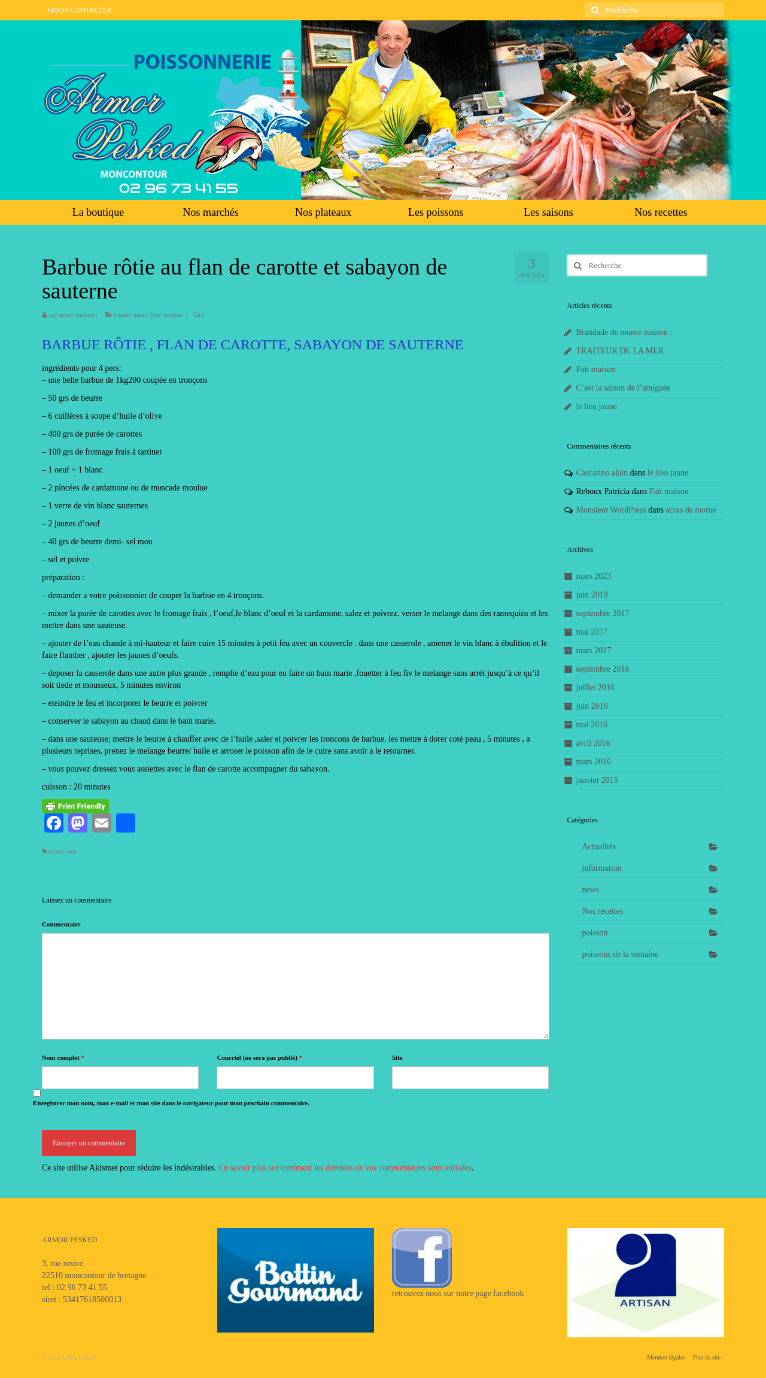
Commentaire (61, 924)
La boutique (98, 212)
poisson (595, 932)
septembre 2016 (603, 668)
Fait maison (596, 369)
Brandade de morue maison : (624, 332)
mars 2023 (594, 576)
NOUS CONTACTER (79, 9)
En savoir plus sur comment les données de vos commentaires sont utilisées (345, 1167)
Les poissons (436, 212)
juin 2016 (592, 706)
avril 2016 (593, 743)
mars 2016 (594, 761)
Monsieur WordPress (611, 509)
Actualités (599, 846)
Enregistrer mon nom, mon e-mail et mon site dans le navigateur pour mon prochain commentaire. (171, 1102)
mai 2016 (592, 724)
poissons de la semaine (620, 954)
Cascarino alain (602, 472)
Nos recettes (660, 212)
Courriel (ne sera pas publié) (259, 1057)
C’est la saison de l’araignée (623, 387)
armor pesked (77, 314)
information (602, 868)
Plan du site (706, 1357)
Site (397, 1057)
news (591, 889)
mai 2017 (592, 631)
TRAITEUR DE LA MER (620, 350)
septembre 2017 (603, 613)
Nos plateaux (323, 212)
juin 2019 (592, 594)
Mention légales (666, 1357)
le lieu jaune (596, 406)
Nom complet (63, 1057)
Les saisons (548, 212)
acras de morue (690, 509)
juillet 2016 (595, 687)
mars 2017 (594, 650)
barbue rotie (62, 851)
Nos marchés (210, 212)
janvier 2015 (597, 780)
